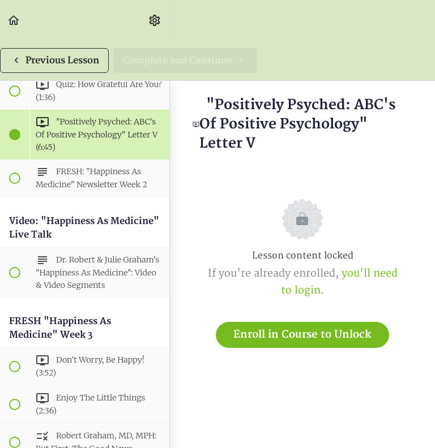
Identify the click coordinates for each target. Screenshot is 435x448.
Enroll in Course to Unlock (302, 334)
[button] (14, 20)
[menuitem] (155, 20)
